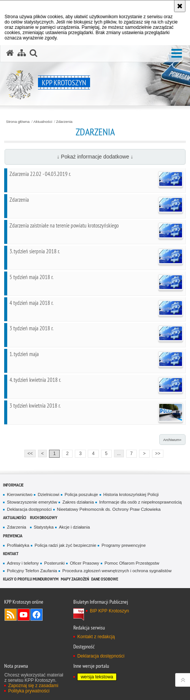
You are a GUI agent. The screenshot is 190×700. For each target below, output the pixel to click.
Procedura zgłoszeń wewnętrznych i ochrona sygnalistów (116, 570)
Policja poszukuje (81, 494)
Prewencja (12, 535)
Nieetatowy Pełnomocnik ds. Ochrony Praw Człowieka (109, 509)
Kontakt (11, 553)
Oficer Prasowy (84, 563)
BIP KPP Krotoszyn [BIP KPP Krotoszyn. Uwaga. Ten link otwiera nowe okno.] (109, 611)
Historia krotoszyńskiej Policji (131, 494)
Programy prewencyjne (123, 545)
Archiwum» (172, 440)
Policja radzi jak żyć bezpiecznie (65, 545)
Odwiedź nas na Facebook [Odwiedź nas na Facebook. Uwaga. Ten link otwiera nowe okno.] (36, 615)
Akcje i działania (74, 527)
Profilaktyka (18, 545)
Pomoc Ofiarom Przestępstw (131, 563)
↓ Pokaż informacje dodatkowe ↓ (95, 157)
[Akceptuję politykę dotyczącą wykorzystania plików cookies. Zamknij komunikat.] (179, 6)
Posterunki (54, 563)
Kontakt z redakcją (96, 636)
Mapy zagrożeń (75, 579)
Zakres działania (78, 502)
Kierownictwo (19, 494)
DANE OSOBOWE (104, 579)
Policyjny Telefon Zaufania (32, 570)
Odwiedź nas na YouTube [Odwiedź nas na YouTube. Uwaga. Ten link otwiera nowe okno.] (23, 615)
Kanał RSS (11, 615)
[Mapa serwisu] (21, 53)
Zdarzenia (64, 122)
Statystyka (44, 527)
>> (156, 453)
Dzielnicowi (48, 494)
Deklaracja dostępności (29, 509)
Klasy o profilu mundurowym (31, 579)
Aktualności (42, 122)
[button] (176, 54)
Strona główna (18, 122)
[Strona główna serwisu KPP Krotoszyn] (10, 53)
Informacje (13, 485)
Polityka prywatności (28, 691)
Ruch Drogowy (43, 517)
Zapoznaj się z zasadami (33, 685)
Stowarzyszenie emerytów (32, 502)
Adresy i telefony (23, 563)
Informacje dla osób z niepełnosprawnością (140, 502)
